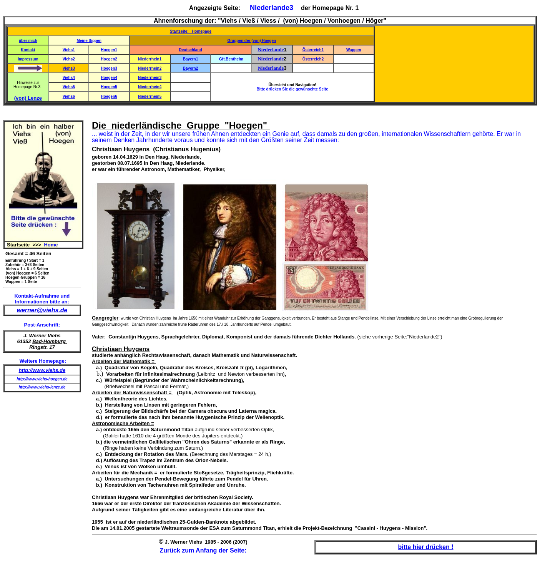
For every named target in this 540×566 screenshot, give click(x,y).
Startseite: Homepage (190, 31)
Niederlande (271, 49)
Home (51, 245)
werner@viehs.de (42, 310)
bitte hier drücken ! (425, 547)
